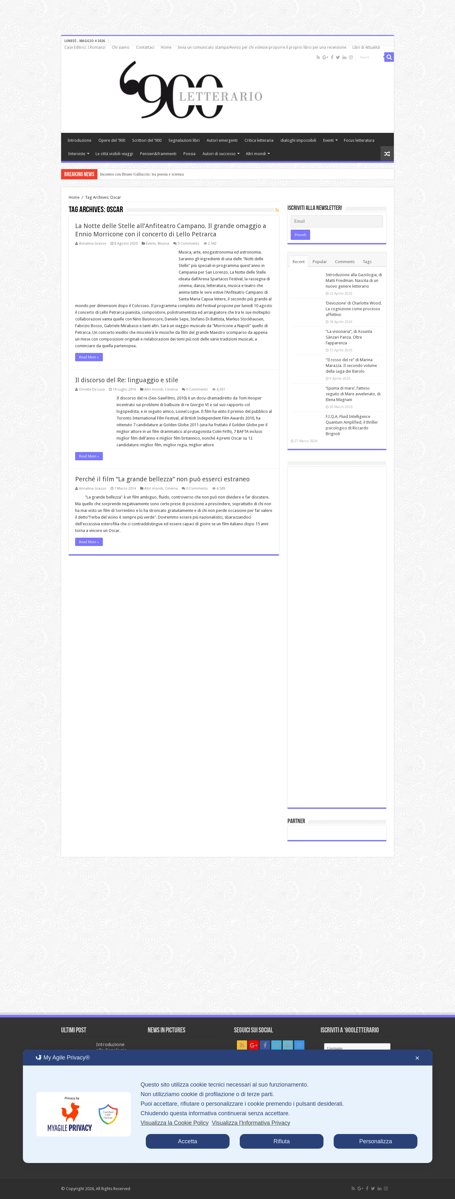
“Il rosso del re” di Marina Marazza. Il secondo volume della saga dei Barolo (351, 365)
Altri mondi (256, 153)
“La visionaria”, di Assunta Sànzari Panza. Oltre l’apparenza (349, 337)
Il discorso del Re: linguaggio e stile (126, 380)
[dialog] (227, 1106)
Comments (345, 261)
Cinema (171, 389)
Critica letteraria (259, 140)
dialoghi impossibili (298, 140)
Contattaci (145, 47)
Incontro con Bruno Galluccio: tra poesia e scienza (142, 174)
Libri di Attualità (366, 47)
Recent (299, 261)
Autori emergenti (222, 140)
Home (166, 47)
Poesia (189, 153)
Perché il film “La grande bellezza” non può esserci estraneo (162, 479)
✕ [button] (417, 1058)
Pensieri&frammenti (158, 153)
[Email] (337, 221)
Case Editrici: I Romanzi (84, 47)
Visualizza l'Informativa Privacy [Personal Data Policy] (251, 1123)
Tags (367, 261)
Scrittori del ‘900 (146, 140)
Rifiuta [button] (282, 1141)
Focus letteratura (359, 140)
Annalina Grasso (92, 243)
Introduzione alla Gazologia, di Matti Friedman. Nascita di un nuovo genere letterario (354, 280)
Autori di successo (219, 153)
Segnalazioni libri (184, 140)
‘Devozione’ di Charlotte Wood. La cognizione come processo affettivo (354, 309)
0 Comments (188, 243)
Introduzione (79, 140)
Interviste (76, 153)
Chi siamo (121, 47)
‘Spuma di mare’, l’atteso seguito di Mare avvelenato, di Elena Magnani (353, 394)
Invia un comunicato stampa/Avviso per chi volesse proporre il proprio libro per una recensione (262, 47)
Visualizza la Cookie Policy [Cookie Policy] (174, 1123)
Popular (320, 261)
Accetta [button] (187, 1141)
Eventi (328, 140)
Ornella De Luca (92, 389)
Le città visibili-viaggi (114, 153)
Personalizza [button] (375, 1141)
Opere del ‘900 (111, 140)
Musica (163, 243)
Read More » (89, 357)
